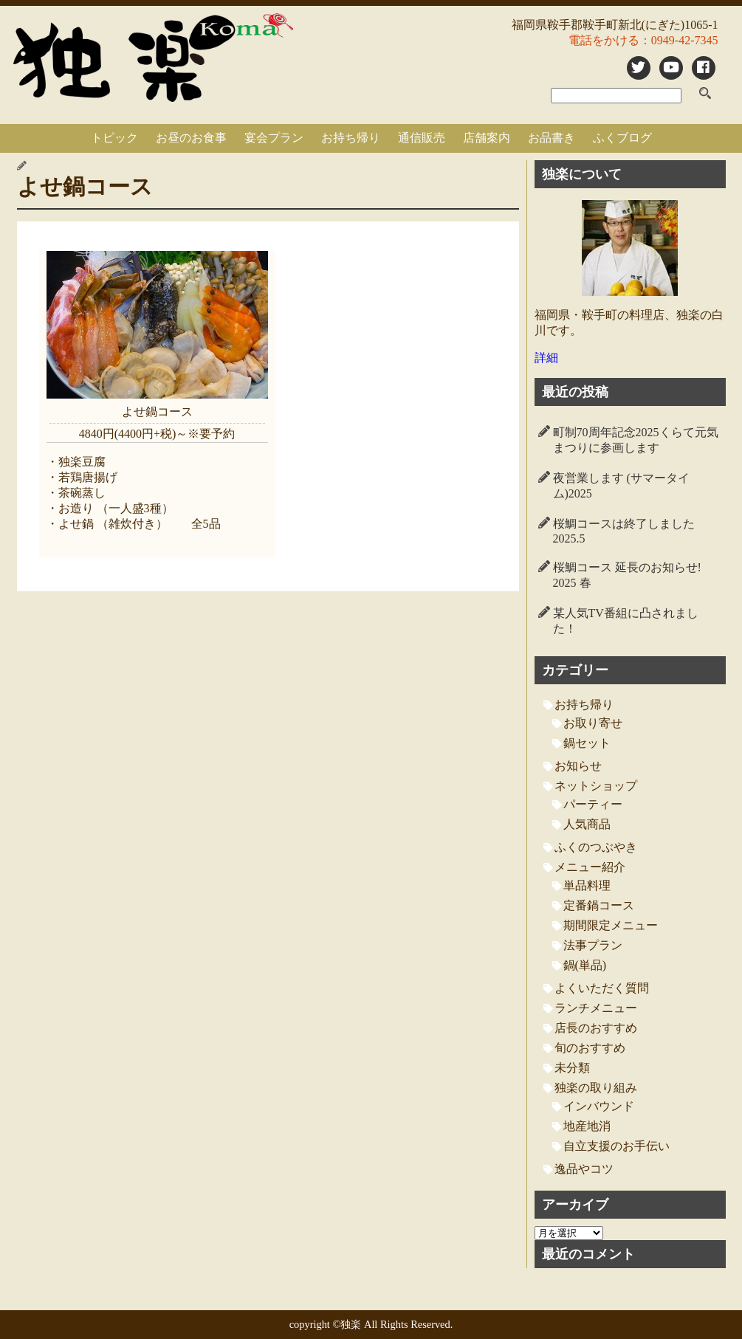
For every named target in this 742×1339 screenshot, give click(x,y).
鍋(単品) (585, 965)
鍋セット (587, 743)
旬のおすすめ (589, 1048)
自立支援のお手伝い (616, 1146)
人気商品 (587, 824)
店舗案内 (486, 137)
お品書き (551, 137)
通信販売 (421, 137)
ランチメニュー (595, 1008)
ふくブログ (622, 137)
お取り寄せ (592, 723)
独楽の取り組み (595, 1087)
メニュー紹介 (589, 867)
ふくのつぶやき (595, 847)
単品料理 (587, 885)
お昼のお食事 (191, 137)
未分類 (572, 1067)
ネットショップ (595, 785)
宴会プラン (273, 137)
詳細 (546, 357)
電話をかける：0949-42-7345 (643, 40)
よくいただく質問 (601, 988)
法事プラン (592, 945)
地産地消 (587, 1126)
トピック (114, 137)
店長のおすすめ (595, 1028)
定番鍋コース (598, 905)
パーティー (592, 804)
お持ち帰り (350, 137)
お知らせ (578, 766)
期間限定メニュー (610, 925)
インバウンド (598, 1106)
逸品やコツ (584, 1169)
